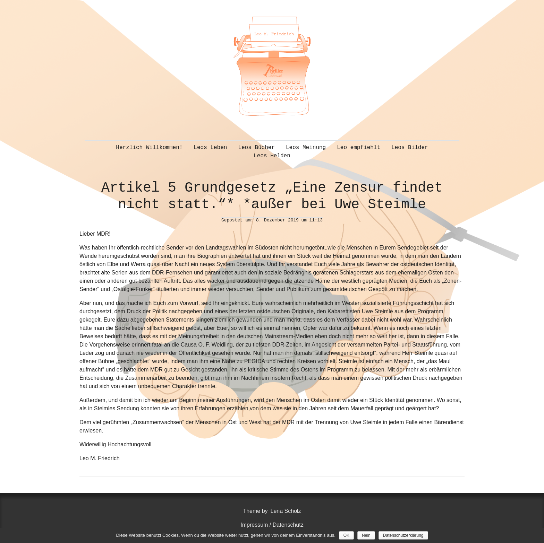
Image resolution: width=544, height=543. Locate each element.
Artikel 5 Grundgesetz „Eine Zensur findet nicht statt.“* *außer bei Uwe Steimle (272, 196)
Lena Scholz (286, 511)
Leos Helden (272, 156)
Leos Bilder (409, 147)
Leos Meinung (306, 147)
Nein (366, 535)
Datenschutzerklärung (403, 535)
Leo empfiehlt (358, 147)
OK (346, 535)
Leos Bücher (256, 147)
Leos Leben (210, 147)
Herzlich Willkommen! (149, 147)
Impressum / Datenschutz (271, 525)
